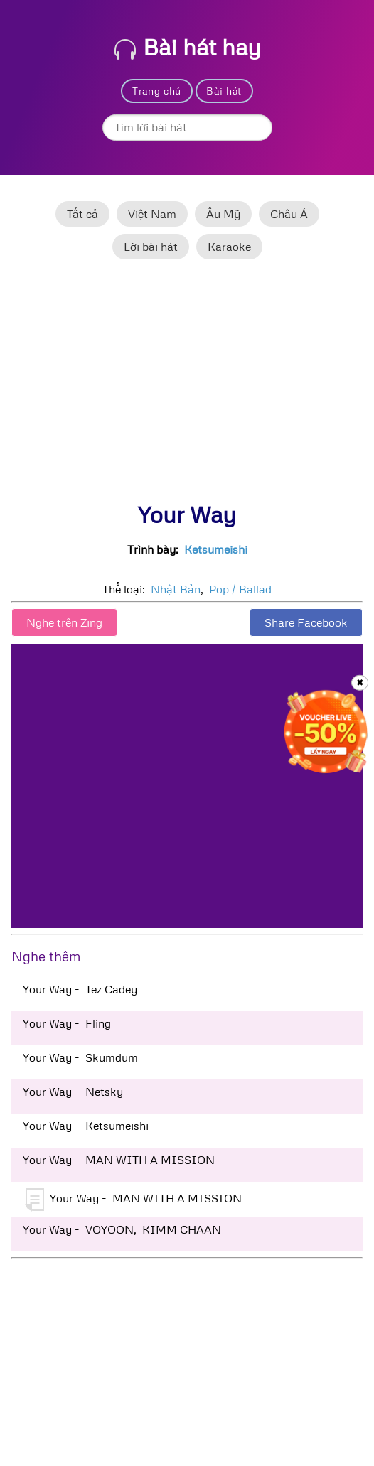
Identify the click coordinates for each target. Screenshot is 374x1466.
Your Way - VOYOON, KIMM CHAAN (122, 1229)
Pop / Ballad (240, 589)
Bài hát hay (187, 46)
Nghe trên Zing (64, 622)
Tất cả (82, 214)
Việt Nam (152, 214)
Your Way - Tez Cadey (80, 989)
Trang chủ (156, 91)
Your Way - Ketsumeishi (86, 1126)
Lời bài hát (151, 246)
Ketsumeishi (215, 549)
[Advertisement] (187, 387)
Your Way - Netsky (73, 1091)
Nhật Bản (176, 589)
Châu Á (289, 214)
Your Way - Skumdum (80, 1057)
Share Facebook (306, 622)
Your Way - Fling (67, 1023)
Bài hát (224, 91)
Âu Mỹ (223, 214)
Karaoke (229, 246)
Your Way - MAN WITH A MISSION (119, 1160)
